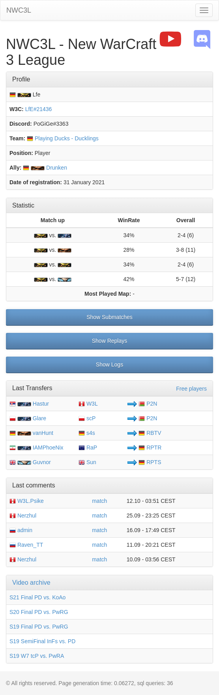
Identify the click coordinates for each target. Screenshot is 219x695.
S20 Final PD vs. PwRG (38, 612)
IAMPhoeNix (48, 447)
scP (87, 418)
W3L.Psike (26, 501)
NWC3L (18, 10)
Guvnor (42, 462)
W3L (88, 403)
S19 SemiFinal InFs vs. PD (42, 641)
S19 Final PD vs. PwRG (38, 626)
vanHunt (43, 433)
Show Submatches (109, 317)
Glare (39, 418)
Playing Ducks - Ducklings (63, 138)
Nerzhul (22, 515)
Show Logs (109, 364)
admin (20, 530)
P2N (148, 403)
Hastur (41, 403)
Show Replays (109, 341)
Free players (191, 388)
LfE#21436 (38, 109)
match (99, 501)
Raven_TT (26, 545)
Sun (87, 462)
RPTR (150, 447)
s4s (87, 433)
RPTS (150, 462)
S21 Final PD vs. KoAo (37, 597)
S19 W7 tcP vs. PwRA (36, 656)
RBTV (150, 433)
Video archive (31, 582)
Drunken (45, 167)
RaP (88, 447)
